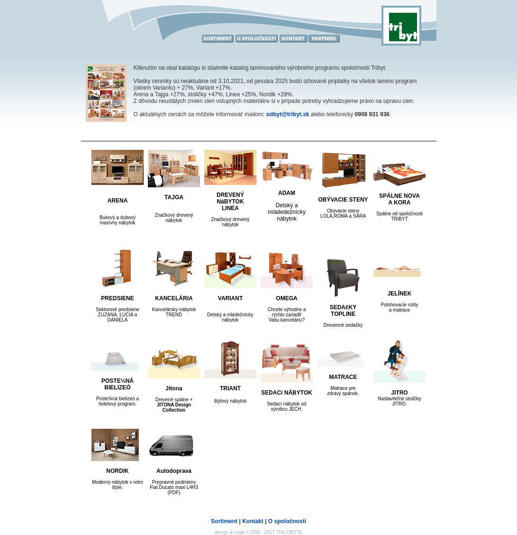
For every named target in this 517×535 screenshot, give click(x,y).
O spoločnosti (287, 521)
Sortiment (224, 521)
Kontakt (252, 521)
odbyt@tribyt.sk (287, 114)
